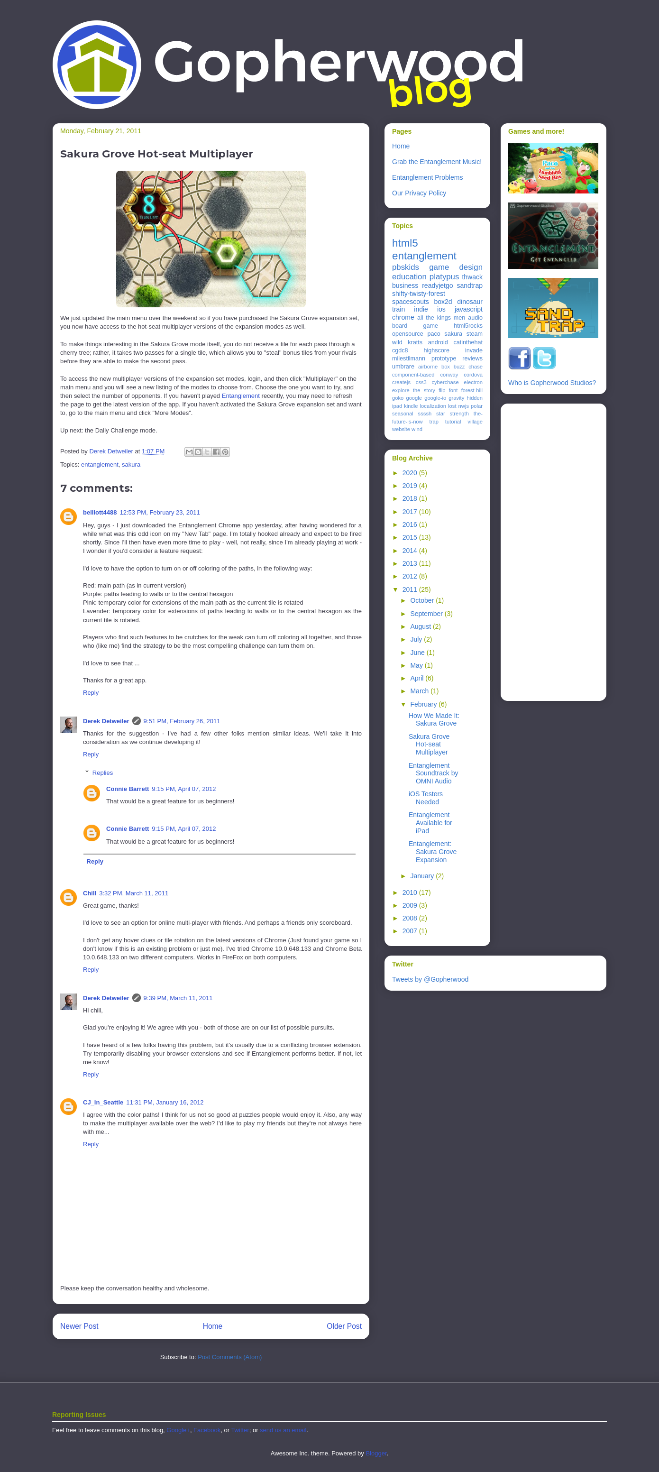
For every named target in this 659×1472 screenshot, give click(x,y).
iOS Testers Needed (426, 798)
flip (442, 390)
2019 (411, 485)
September (427, 613)
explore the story (413, 390)
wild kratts (407, 342)
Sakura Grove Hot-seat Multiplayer (429, 744)
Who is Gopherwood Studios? (552, 382)
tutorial (453, 421)
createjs (401, 382)
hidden (475, 398)
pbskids (405, 267)
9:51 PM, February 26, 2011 (182, 721)
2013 (411, 563)
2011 (411, 589)
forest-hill (472, 390)
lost (452, 406)
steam (475, 334)
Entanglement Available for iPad (430, 823)
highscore (436, 350)
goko (397, 398)
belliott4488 (100, 512)
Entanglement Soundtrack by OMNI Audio (433, 773)
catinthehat (468, 342)
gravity (456, 398)
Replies (102, 772)
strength (459, 413)
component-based (413, 374)
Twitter (240, 1430)
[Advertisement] (546, 549)
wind (417, 429)
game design (456, 267)
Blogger (376, 1453)
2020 (411, 473)
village (475, 421)
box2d (443, 301)
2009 (411, 905)
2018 (411, 498)
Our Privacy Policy (419, 193)
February (424, 704)
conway (449, 374)
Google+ (178, 1430)
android (438, 342)
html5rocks (468, 325)
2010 (411, 892)
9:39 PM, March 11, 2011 (178, 998)
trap (434, 421)
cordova (473, 374)
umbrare (403, 366)
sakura (131, 464)
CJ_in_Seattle (103, 1102)
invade (474, 350)
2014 (411, 550)
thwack (472, 277)
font (453, 390)
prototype (444, 358)
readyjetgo (437, 285)
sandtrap (470, 285)
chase (475, 366)
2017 (411, 511)
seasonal (402, 413)
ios (441, 309)
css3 (421, 382)
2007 (411, 931)
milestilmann (408, 358)
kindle (411, 406)
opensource (407, 334)
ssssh (425, 413)
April (417, 678)
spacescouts (410, 301)
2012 (411, 576)
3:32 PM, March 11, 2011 (133, 893)
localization (433, 406)
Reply (91, 692)
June (418, 652)
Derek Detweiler (106, 721)
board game (415, 325)
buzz (459, 366)
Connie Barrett (127, 788)
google (414, 398)
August (421, 626)
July (417, 639)
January (423, 876)
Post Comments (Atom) (230, 1357)
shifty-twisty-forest (418, 293)
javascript (469, 309)
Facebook (206, 1430)
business (405, 285)
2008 (411, 918)
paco (433, 334)
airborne (428, 366)
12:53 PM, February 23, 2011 (160, 512)
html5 (405, 243)
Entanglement (241, 395)
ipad (397, 406)
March (420, 691)
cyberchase (444, 382)
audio (475, 317)
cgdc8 (400, 350)
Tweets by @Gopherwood (430, 979)
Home (213, 1326)
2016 (411, 524)
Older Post (344, 1326)
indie (421, 309)
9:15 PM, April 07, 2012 (184, 788)
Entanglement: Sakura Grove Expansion (433, 852)
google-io (435, 398)
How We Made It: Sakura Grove (434, 719)
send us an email (283, 1430)
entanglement (100, 464)
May (417, 665)
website (401, 429)
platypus (444, 276)
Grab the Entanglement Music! (437, 162)
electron (473, 382)
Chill (89, 893)
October (423, 600)
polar (477, 406)
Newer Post (79, 1326)
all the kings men (441, 317)
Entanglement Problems (427, 177)
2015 (411, 537)
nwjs (463, 406)
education (409, 276)
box (445, 366)
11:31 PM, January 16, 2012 (164, 1102)
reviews (472, 358)
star (440, 413)
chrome (403, 317)
